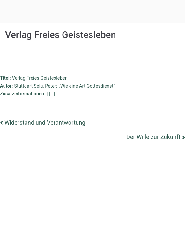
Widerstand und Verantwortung (44, 122)
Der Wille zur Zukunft (153, 137)
